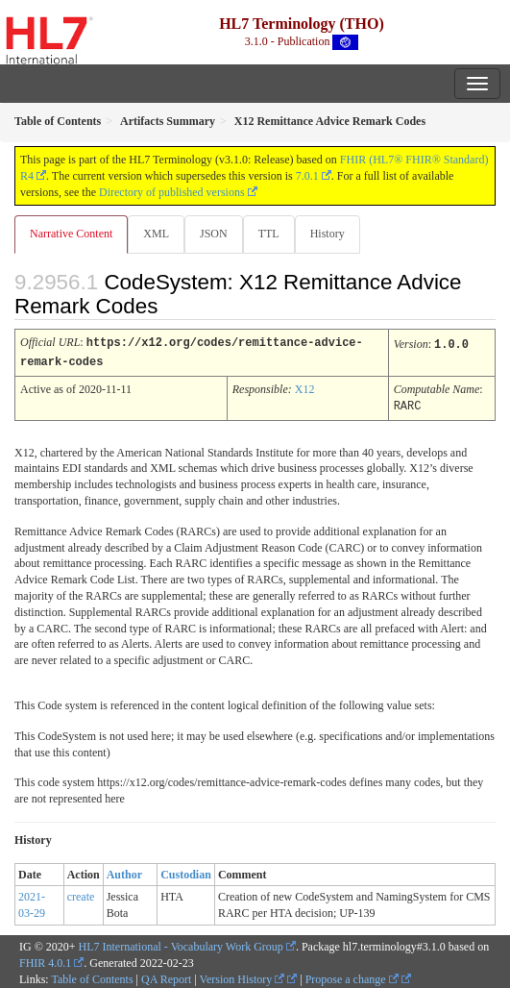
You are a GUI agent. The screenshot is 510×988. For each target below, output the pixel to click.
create (81, 894)
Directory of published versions (172, 192)
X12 (305, 387)
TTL (268, 233)
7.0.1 (307, 176)
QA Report (166, 976)
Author (124, 871)
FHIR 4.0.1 (45, 960)
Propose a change (352, 976)
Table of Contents (92, 976)
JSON (214, 233)
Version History (242, 976)
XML (156, 233)
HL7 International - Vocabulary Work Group (181, 944)
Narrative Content (71, 233)
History (327, 233)
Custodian (185, 871)
